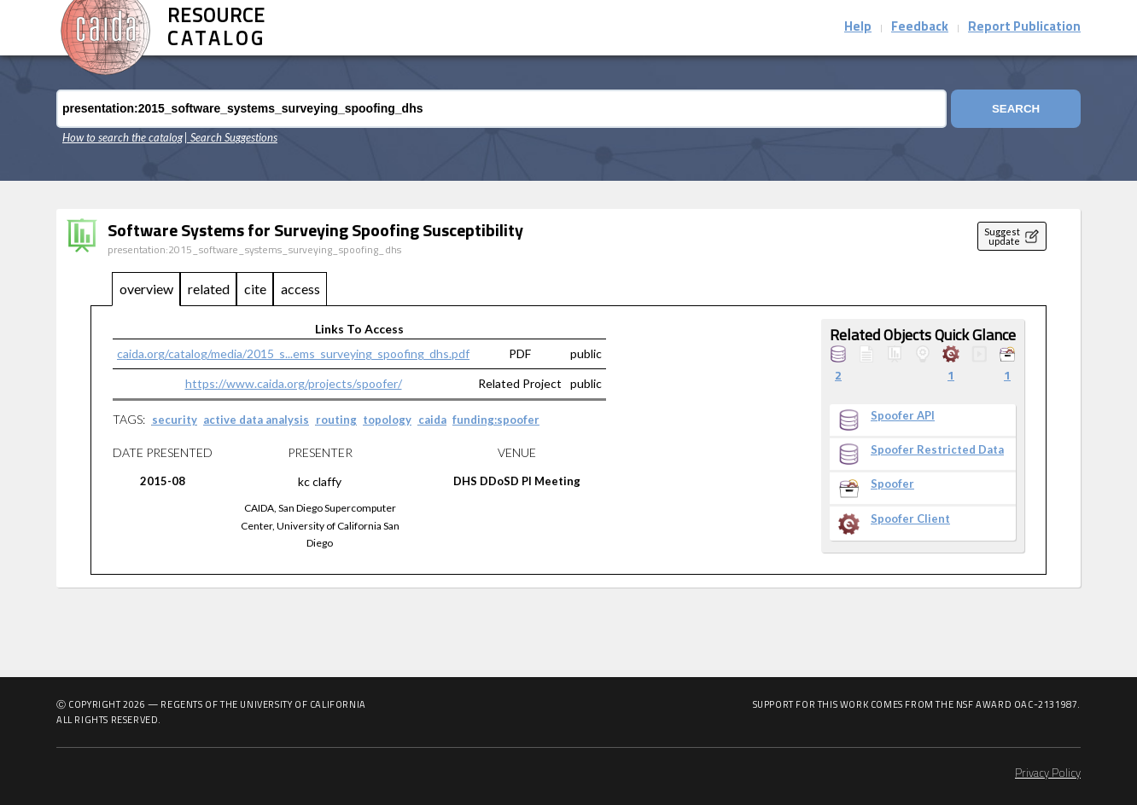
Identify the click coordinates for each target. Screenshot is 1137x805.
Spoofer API (903, 415)
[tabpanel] (568, 440)
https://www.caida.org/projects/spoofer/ (293, 383)
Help (858, 27)
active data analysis (256, 419)
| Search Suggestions (230, 137)
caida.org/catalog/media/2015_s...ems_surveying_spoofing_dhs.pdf (293, 353)
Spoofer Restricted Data (937, 449)
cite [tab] (255, 289)
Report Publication (1024, 27)
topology (387, 419)
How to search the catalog (122, 137)
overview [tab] (146, 289)
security (174, 419)
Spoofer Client (910, 519)
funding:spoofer (495, 419)
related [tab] (209, 289)
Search (1016, 108)
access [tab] (300, 289)
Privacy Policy (1048, 773)
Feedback (919, 27)
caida (432, 419)
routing (336, 419)
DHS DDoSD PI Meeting (516, 481)
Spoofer (892, 484)
